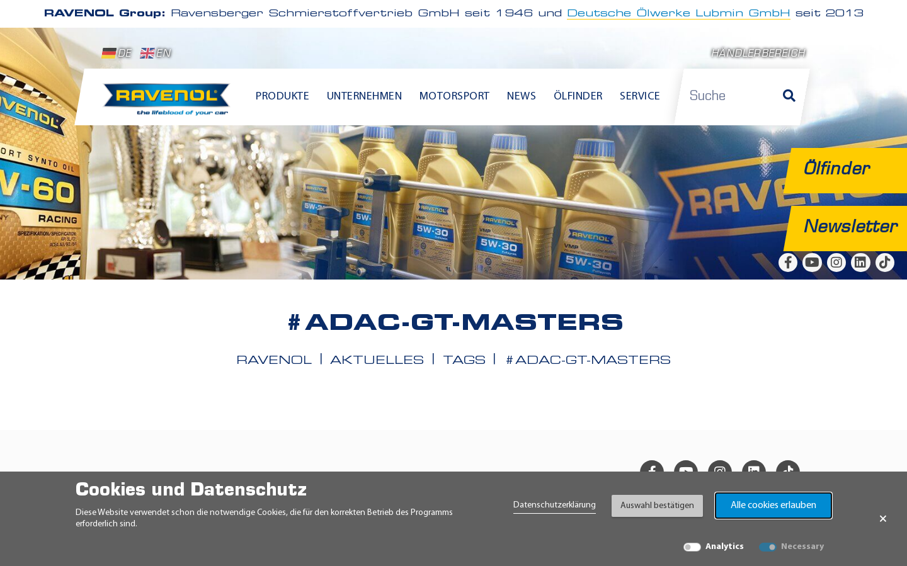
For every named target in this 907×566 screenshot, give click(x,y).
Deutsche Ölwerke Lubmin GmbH (678, 14)
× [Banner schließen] (883, 518)
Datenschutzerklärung (554, 505)
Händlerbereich (758, 54)
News (521, 97)
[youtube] (811, 262)
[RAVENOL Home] (169, 104)
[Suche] (789, 96)
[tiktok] (885, 262)
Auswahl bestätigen (657, 506)
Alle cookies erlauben (773, 506)
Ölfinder (578, 97)
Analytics (724, 547)
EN (155, 53)
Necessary (802, 547)
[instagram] (836, 262)
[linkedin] (860, 262)
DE (116, 53)
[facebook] (788, 262)
